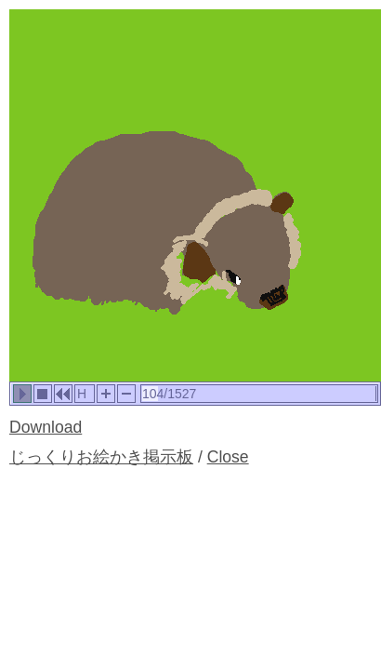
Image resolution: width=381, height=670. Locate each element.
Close (228, 457)
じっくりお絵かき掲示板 (101, 457)
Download (45, 427)
